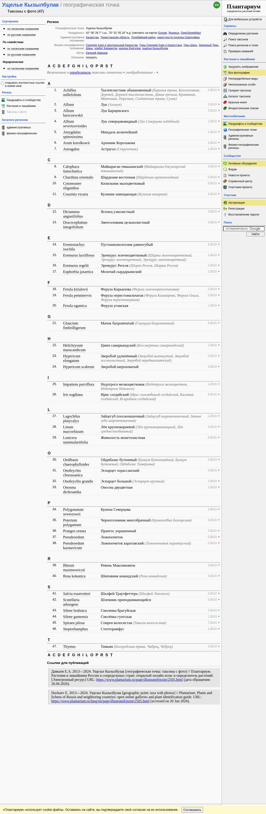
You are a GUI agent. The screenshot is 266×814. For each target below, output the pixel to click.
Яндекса (173, 32)
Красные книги (237, 102)
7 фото (212, 305)
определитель (80, 72)
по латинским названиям (23, 29)
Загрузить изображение (243, 66)
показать (91, 57)
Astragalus (71, 149)
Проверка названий (240, 51)
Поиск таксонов (238, 39)
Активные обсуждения (242, 163)
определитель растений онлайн (244, 8)
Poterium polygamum (72, 522)
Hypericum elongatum (71, 358)
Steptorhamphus (75, 629)
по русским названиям (21, 34)
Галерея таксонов (239, 90)
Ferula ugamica (75, 305)
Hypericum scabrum (78, 367)
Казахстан (92, 37)
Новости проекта (239, 175)
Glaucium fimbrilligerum (74, 325)
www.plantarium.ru (244, 716)
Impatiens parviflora (78, 384)
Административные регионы (240, 137)
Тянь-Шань (190, 45)
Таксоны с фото (17, 112)
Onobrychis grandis (78, 481)
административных (19, 127)
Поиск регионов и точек (243, 45)
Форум (232, 169)
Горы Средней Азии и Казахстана (160, 45)
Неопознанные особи (242, 84)
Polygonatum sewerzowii (73, 511)
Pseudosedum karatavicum (73, 545)
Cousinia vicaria (75, 194)
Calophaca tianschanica (72, 168)
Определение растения (243, 33)
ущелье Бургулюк (130, 48)
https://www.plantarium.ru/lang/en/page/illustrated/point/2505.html (100, 701)
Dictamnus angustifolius (73, 214)
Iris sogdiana (73, 394)
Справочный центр (240, 181)
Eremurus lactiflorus (78, 255)
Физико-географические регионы (243, 146)
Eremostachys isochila (73, 246)
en (217, 5)
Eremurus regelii (76, 265)
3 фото (212, 110)
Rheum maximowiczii (74, 567)
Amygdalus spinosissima (73, 134)
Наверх (214, 716)
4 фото (212, 221)
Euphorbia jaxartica (78, 272)
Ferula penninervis (77, 295)
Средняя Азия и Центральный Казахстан (112, 45)
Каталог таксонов (239, 96)
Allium (68, 104)
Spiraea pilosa (74, 623)
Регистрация (236, 208)
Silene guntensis (75, 616)
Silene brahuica (75, 610)
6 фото (212, 182)
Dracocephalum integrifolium (75, 224)
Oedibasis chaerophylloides (76, 462)
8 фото (212, 322)
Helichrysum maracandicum (74, 347)
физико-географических (22, 133)
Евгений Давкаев (97, 52)
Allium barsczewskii (73, 113)
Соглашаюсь (192, 725)
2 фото (212, 89)
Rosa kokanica (74, 576)
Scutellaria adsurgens (71, 602)
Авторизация (236, 202)
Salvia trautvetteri (76, 593)
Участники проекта (240, 187)
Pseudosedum (73, 537)
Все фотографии (239, 72)
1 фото (212, 104)
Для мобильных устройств (245, 19)
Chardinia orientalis (78, 177)
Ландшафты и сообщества (24, 100)
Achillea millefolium (72, 92)
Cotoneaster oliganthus (72, 185)
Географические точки (242, 129)
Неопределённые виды (243, 78)
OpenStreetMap (190, 32)
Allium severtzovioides (75, 123)
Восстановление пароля (243, 214)
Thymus (69, 646)
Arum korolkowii (76, 143)
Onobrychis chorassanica (73, 472)
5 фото (212, 166)
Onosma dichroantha (72, 489)
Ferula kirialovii (75, 289)
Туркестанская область (115, 37)
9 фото (212, 244)
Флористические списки (243, 108)
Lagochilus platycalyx (71, 418)
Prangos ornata (74, 531)
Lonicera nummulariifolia (75, 440)
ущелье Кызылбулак (155, 48)
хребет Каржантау (105, 48)
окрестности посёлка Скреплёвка (178, 37)
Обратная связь (35, 716)
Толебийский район (143, 37)
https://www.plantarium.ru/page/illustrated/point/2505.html (139, 680)
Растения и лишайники (21, 106)
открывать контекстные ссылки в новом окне (24, 84)
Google (162, 32)
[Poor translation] (16, 749)
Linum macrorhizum (73, 429)
